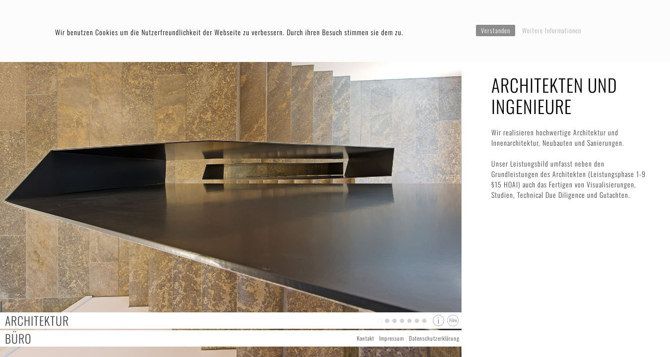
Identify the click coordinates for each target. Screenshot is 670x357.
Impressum (391, 338)
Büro (18, 338)
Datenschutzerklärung (434, 338)
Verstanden (495, 30)
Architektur (37, 320)
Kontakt (365, 338)
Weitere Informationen (551, 30)
